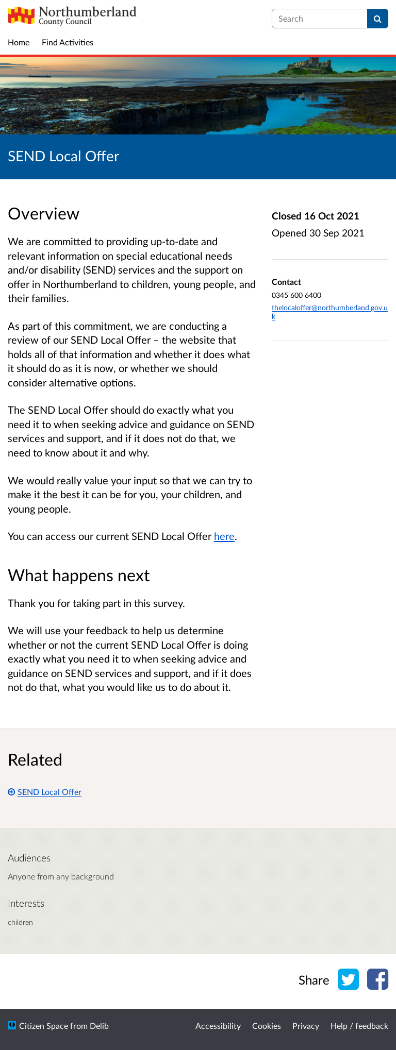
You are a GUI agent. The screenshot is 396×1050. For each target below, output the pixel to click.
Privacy (305, 1025)
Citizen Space (43, 1025)
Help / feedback (359, 1025)
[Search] (377, 18)
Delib (99, 1025)
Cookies (266, 1025)
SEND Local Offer (44, 792)
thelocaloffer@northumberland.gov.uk (330, 312)
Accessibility (218, 1025)
